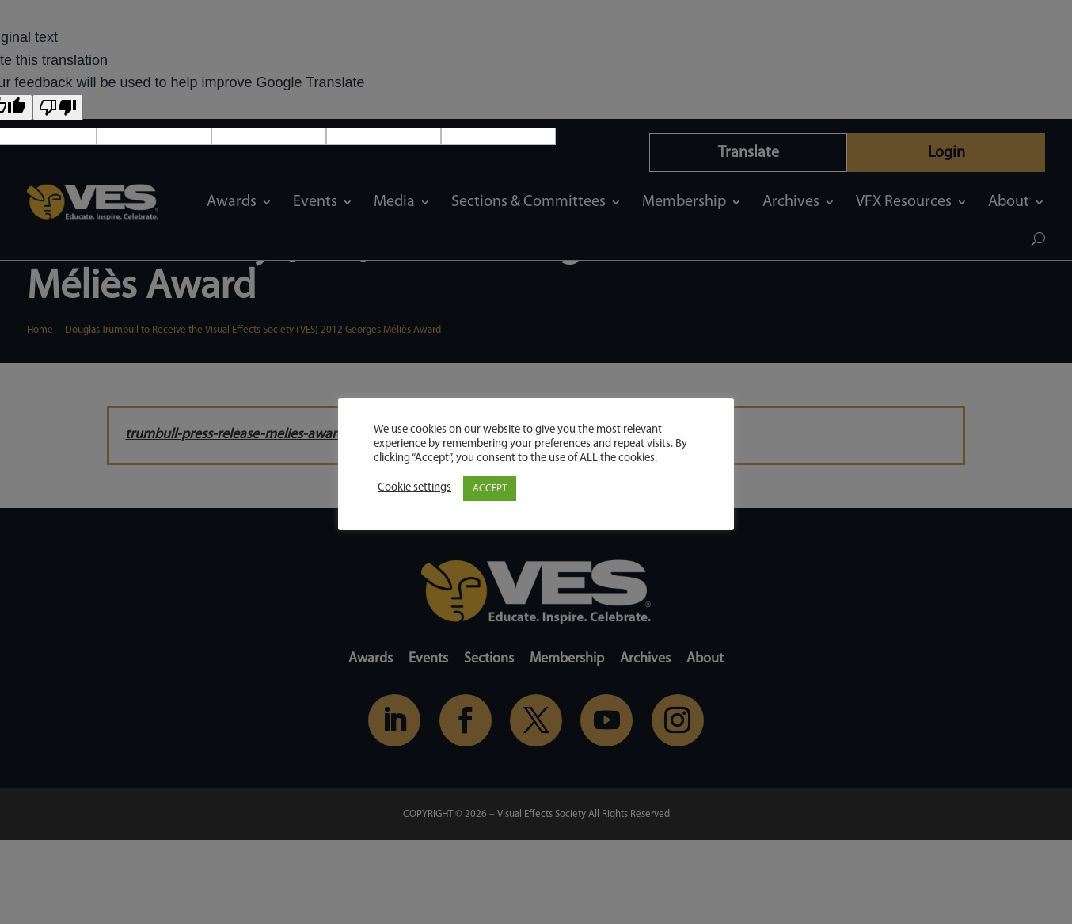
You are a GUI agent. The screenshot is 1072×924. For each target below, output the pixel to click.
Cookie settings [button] (414, 488)
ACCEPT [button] (490, 488)
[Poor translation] (57, 107)
